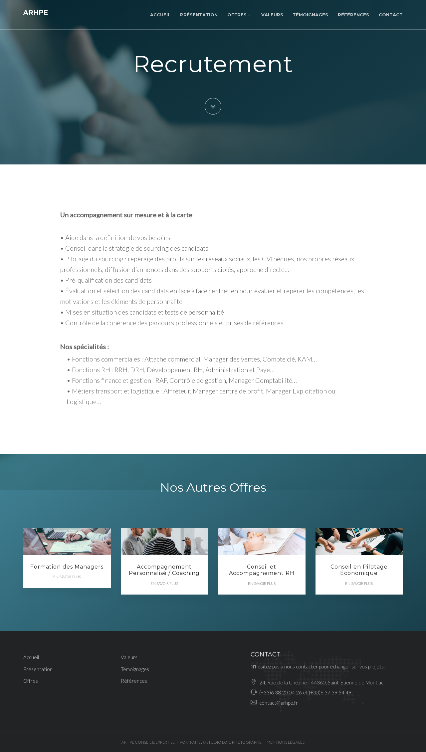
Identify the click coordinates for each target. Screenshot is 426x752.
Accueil (160, 14)
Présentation (199, 14)
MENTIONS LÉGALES (286, 742)
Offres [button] (239, 14)
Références (353, 14)
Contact (391, 14)
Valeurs (272, 14)
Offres (30, 681)
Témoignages (310, 14)
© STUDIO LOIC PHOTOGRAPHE (232, 742)
